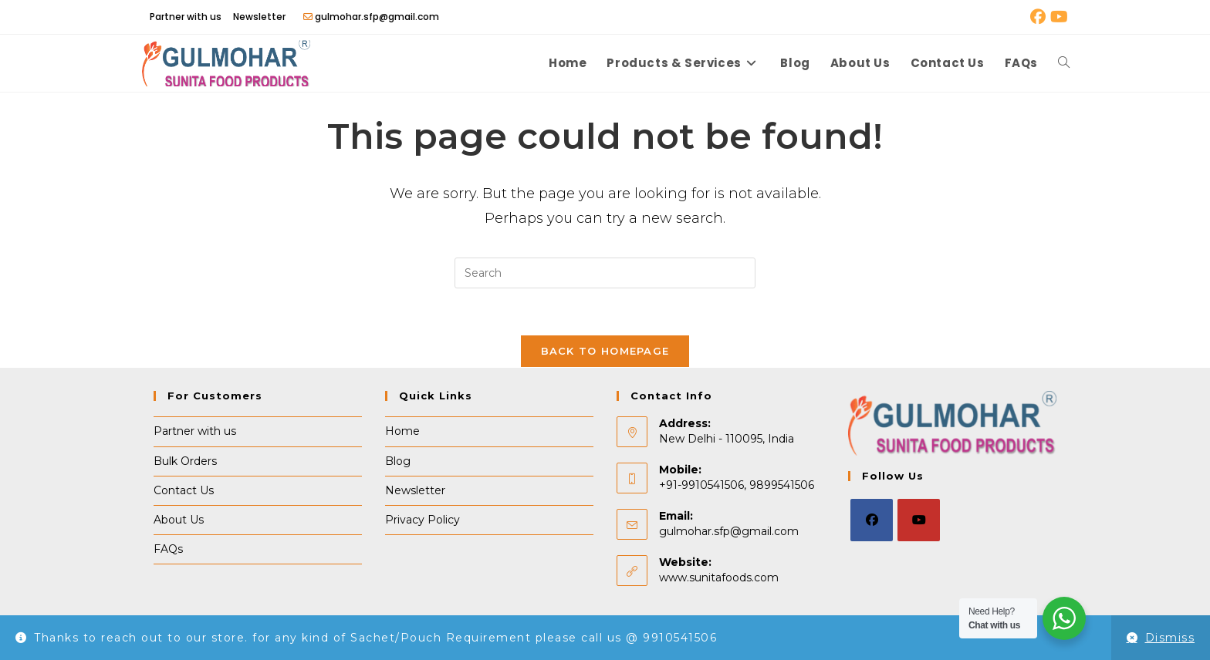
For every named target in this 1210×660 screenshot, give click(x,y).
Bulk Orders (185, 461)
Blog (398, 461)
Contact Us (184, 490)
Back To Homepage (605, 351)
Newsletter (259, 16)
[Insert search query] (605, 273)
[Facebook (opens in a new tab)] (1038, 17)
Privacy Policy (422, 520)
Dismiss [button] (1170, 638)
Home (402, 431)
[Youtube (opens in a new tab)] (1058, 17)
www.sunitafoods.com (719, 577)
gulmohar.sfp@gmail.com (729, 531)
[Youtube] (918, 520)
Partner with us (185, 16)
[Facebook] (871, 520)
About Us (179, 520)
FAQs (168, 549)
